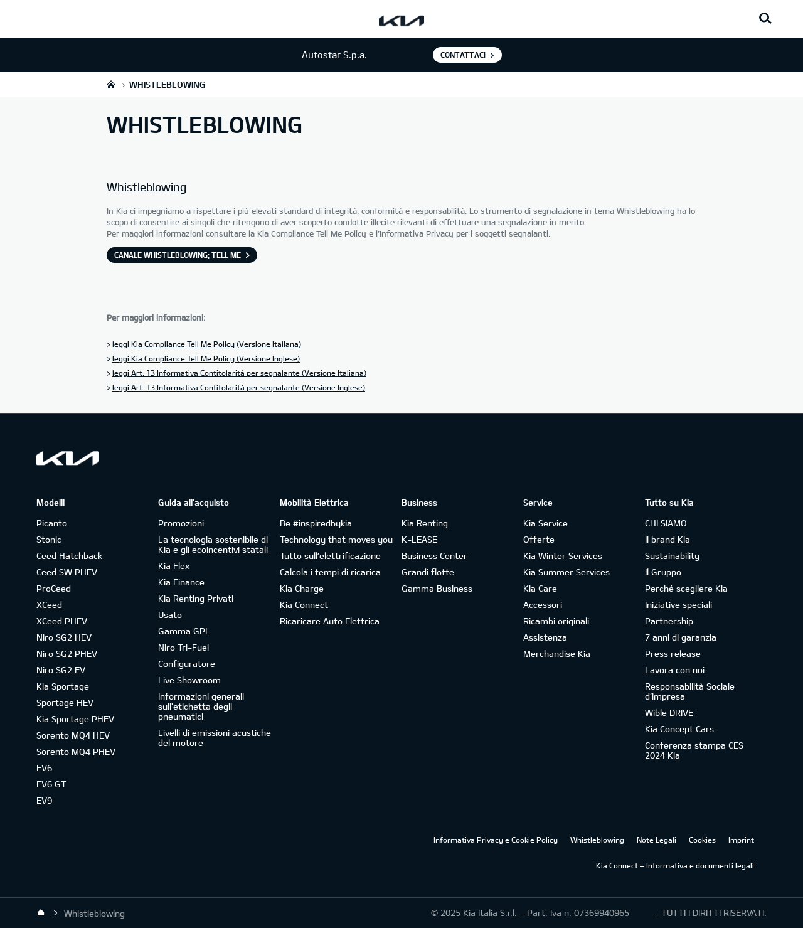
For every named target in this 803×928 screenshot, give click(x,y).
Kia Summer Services (566, 572)
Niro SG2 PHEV (66, 653)
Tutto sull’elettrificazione (330, 555)
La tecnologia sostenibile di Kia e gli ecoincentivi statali (213, 544)
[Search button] (765, 19)
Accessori (542, 604)
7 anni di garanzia (680, 637)
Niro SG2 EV (60, 669)
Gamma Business (437, 588)
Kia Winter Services (562, 555)
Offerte (539, 539)
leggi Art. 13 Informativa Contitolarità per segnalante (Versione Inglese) (238, 387)
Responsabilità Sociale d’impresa (690, 691)
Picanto (51, 523)
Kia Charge (302, 588)
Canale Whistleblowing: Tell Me (177, 254)
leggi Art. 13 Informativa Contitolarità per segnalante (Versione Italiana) (239, 372)
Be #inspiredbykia (316, 523)
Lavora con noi (675, 669)
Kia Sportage (62, 686)
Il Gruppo (663, 572)
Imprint (741, 839)
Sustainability (672, 555)
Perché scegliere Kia (686, 588)
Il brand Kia (667, 539)
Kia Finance (181, 582)
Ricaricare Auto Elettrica (330, 621)
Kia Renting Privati (195, 598)
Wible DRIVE (669, 712)
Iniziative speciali (678, 604)
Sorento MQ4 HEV (73, 735)
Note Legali (656, 839)
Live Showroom (189, 680)
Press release (673, 653)
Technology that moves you (336, 539)
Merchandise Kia (556, 653)
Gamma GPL (184, 631)
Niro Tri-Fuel (183, 647)
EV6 (44, 767)
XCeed (49, 604)
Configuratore (186, 663)
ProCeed (53, 588)
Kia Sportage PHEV (75, 718)
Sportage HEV (64, 702)
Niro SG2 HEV (64, 637)
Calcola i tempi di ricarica (330, 572)
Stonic (48, 539)
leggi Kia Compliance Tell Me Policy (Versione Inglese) (206, 358)
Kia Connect (304, 604)
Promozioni (181, 523)
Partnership (669, 621)
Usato (170, 614)
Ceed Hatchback (69, 555)
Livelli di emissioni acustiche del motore (214, 737)
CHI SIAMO (666, 523)
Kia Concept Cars (679, 728)
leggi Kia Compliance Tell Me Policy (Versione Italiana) (206, 343)
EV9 (44, 800)
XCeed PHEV (61, 621)
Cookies (702, 839)
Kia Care (540, 588)
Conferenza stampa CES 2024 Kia (694, 750)
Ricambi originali (556, 621)
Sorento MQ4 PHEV (75, 751)
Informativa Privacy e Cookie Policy (495, 839)
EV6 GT (51, 784)
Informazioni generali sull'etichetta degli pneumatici (201, 706)
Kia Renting (425, 523)
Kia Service (545, 523)
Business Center (434, 555)
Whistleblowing (597, 839)
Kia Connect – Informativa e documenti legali (675, 865)
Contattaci (463, 54)
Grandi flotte (428, 572)
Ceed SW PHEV (66, 572)
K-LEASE (419, 539)
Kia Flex (173, 565)
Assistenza (545, 637)
